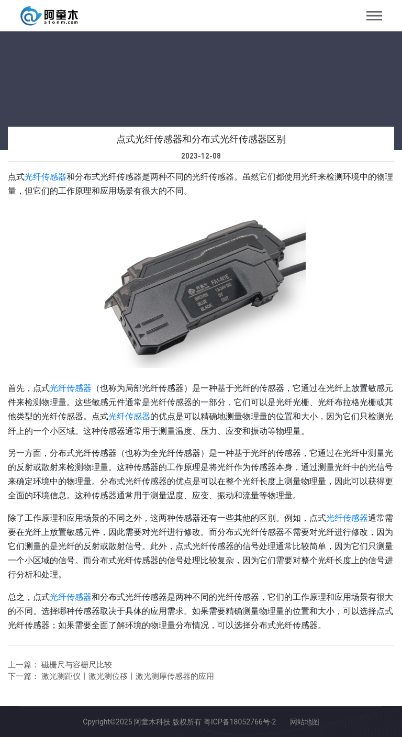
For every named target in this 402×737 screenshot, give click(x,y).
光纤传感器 (45, 177)
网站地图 (304, 722)
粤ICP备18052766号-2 (240, 722)
